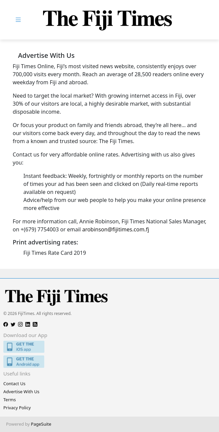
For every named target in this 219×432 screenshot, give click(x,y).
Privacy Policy (17, 408)
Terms (9, 400)
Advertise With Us (21, 392)
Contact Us (14, 384)
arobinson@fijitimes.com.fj (115, 229)
